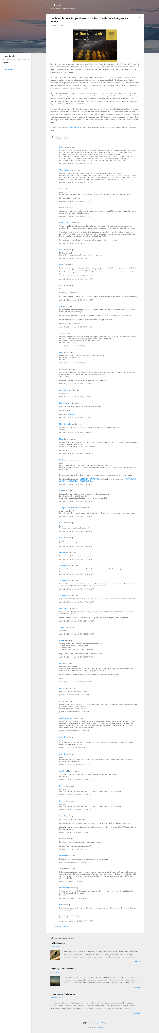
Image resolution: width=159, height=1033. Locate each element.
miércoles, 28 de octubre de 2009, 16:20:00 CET (76, 516)
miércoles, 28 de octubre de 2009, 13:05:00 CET (76, 484)
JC (60, 333)
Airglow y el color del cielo (62, 969)
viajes (66, 138)
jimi (60, 905)
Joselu (61, 627)
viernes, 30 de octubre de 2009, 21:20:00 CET (75, 795)
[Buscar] (143, 6)
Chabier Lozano (65, 170)
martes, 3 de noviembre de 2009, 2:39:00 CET (75, 881)
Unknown (62, 189)
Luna (61, 491)
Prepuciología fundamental (62, 994)
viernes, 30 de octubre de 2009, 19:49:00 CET (75, 780)
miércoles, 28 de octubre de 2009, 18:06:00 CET (76, 546)
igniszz (61, 147)
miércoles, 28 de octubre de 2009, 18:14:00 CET (76, 559)
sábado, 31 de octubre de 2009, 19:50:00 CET (75, 849)
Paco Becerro (64, 223)
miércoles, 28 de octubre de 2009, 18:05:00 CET (76, 531)
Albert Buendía (74, 128)
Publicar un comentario (61, 926)
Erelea (61, 640)
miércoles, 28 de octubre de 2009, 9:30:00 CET (76, 300)
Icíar (60, 306)
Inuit (60, 663)
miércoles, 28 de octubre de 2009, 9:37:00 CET (76, 346)
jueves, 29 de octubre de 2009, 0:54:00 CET (74, 712)
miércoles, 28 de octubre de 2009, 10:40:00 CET (76, 384)
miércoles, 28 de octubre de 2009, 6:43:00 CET (76, 183)
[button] (138, 18)
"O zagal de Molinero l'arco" (69, 508)
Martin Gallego (64, 888)
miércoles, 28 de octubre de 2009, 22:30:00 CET (76, 657)
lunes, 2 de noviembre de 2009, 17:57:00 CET (75, 862)
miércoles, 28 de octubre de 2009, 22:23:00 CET (76, 634)
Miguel (61, 439)
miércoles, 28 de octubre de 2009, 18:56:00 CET (76, 602)
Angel (61, 352)
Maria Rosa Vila (65, 424)
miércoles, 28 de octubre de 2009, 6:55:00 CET (76, 201)
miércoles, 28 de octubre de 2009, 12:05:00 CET (76, 433)
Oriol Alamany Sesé (66, 718)
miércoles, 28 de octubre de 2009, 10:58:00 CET (76, 397)
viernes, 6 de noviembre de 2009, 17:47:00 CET (76, 921)
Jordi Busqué (64, 566)
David (61, 265)
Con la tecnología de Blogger (95, 1023)
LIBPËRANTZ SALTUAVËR (89, 479)
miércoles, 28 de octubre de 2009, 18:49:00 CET (76, 589)
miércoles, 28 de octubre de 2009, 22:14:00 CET (76, 621)
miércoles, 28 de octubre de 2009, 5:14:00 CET (76, 164)
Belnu (61, 786)
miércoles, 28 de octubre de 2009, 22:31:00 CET (76, 682)
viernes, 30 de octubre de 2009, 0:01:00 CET (75, 765)
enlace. (72, 414)
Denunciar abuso (8, 69)
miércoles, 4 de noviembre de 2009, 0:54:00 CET (76, 898)
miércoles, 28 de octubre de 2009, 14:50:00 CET (76, 501)
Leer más (136, 962)
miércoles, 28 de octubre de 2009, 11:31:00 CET (76, 418)
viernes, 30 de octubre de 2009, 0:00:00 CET (75, 748)
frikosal (56, 5)
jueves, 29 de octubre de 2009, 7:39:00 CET (74, 731)
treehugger (63, 609)
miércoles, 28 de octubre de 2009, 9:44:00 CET (76, 363)
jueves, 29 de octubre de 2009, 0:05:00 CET (74, 695)
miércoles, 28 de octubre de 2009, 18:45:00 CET (76, 574)
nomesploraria (64, 390)
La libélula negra (57, 943)
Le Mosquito (63, 460)
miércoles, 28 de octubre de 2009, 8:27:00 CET (76, 216)
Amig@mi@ (63, 771)
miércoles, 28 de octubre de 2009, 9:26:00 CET (76, 279)
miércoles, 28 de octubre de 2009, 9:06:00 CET (76, 258)
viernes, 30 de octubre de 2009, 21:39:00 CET (75, 832)
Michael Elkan (100, 1027)
